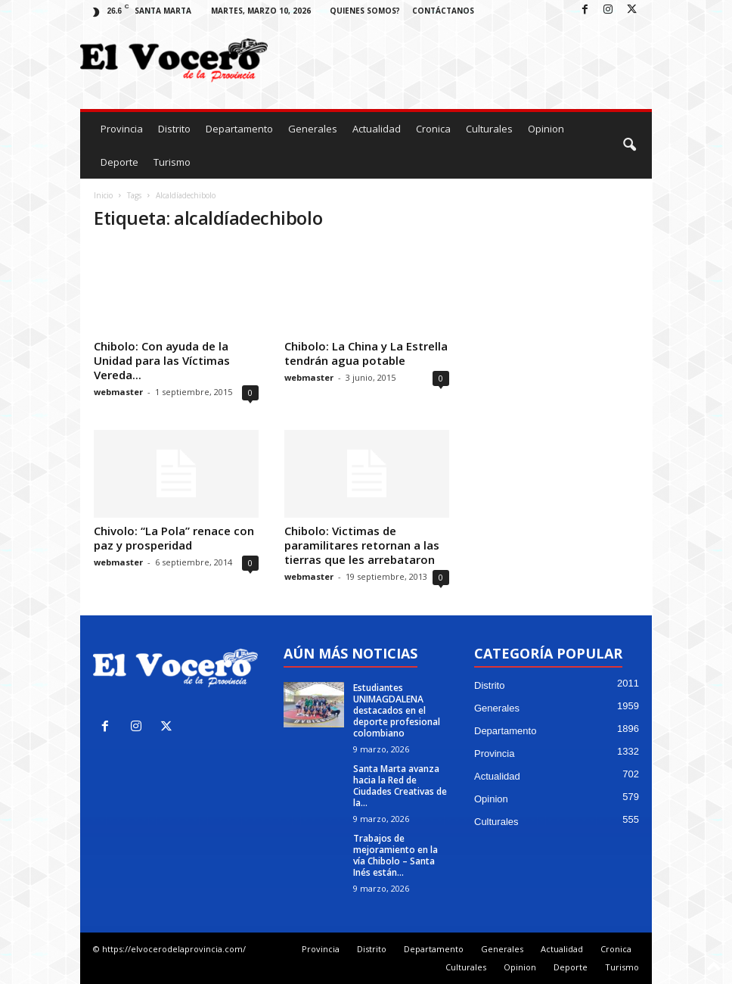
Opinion (546, 128)
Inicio (103, 195)
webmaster (118, 391)
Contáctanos (443, 10)
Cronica (433, 128)
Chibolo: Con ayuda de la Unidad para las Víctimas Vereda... (162, 360)
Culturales (489, 128)
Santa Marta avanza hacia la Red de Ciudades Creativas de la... (400, 785)
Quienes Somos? (365, 10)
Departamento (239, 128)
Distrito (174, 128)
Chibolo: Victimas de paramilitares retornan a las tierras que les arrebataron (361, 545)
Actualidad (376, 128)
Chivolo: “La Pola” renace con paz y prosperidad (174, 538)
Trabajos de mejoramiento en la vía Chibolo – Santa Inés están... (395, 855)
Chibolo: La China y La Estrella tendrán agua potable (366, 353)
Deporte (119, 162)
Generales (312, 128)
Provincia (122, 128)
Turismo (172, 162)
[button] (629, 145)
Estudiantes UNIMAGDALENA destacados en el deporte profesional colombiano (396, 710)
